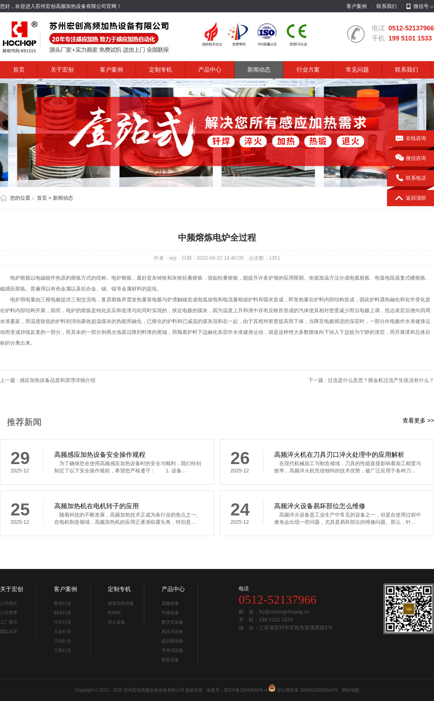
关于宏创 (62, 70)
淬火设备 (116, 622)
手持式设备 (172, 650)
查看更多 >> (418, 420)
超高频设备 (172, 640)
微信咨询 (410, 158)
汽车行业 (62, 622)
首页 (19, 70)
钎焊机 (114, 612)
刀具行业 (62, 650)
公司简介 (8, 603)
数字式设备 (172, 622)
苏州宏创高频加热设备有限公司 (154, 690)
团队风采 (8, 631)
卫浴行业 (62, 640)
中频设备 (170, 612)
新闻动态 (259, 70)
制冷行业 (62, 612)
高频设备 (170, 603)
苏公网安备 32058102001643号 (307, 690)
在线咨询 (410, 138)
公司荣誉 (8, 612)
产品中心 (209, 70)
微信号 (418, 6)
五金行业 (62, 631)
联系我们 (386, 6)
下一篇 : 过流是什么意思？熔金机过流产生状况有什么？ (371, 380)
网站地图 (350, 690)
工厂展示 (8, 622)
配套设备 (170, 659)
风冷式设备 (172, 631)
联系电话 (410, 178)
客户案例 (356, 6)
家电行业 (62, 603)
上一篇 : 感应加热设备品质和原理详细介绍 (47, 380)
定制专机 (160, 70)
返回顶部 (410, 198)
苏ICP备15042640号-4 (245, 690)
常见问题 (357, 70)
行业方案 (308, 70)
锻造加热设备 (121, 603)
